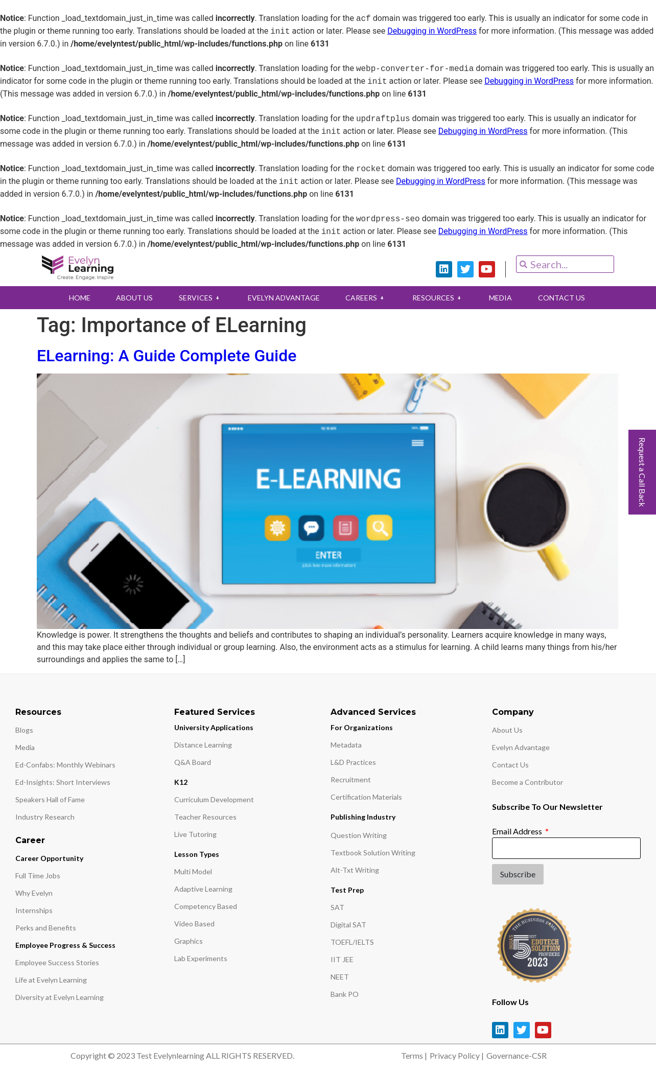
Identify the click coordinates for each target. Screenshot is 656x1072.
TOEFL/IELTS (352, 942)
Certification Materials (366, 797)
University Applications (213, 727)
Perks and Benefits (45, 927)
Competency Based (205, 906)
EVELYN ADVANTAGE (282, 297)
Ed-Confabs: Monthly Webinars (65, 764)
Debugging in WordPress (432, 31)
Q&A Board (192, 762)
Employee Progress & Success (65, 945)
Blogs (24, 730)
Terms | (414, 1055)
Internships (34, 910)
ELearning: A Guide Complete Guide (166, 355)
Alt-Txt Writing (355, 870)
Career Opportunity (49, 858)
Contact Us (510, 764)
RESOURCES (440, 297)
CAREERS (366, 297)
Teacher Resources (205, 816)
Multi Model (193, 871)
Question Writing (359, 835)
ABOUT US (128, 297)
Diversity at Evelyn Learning (59, 997)
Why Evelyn (34, 893)
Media (25, 747)
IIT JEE (342, 959)
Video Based (194, 923)
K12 (181, 782)
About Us (507, 730)
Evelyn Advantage (521, 747)
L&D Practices (353, 762)
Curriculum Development (214, 799)
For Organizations (362, 727)
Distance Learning (203, 744)
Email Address (518, 831)
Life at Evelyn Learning (51, 979)
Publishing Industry (363, 816)
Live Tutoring (195, 834)
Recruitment (351, 779)
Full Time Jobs (37, 875)
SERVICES (196, 297)
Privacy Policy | (457, 1055)
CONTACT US (569, 297)
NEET (340, 976)
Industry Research (45, 816)
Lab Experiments (200, 958)
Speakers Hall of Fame (50, 799)
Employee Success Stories (57, 962)
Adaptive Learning (203, 888)
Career (30, 840)
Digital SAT (348, 924)
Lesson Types (196, 854)
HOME (71, 297)
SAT (337, 907)
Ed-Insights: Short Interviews (62, 782)
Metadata (346, 744)
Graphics (188, 941)
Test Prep (347, 889)
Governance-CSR (516, 1055)
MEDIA (506, 297)
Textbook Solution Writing (373, 852)
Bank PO (345, 994)
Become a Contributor (527, 782)
